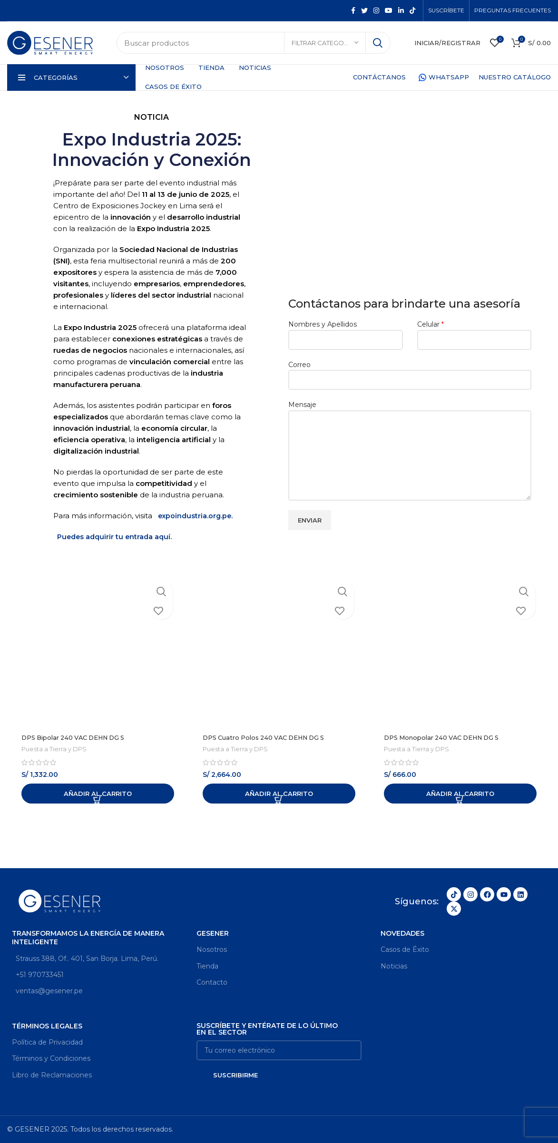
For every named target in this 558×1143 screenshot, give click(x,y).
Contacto (211, 982)
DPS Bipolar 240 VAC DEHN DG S (79, 737)
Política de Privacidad (47, 1042)
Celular (474, 331)
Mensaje (410, 429)
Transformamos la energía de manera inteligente (88, 937)
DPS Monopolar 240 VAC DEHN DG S (448, 737)
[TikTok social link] (412, 10)
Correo (410, 372)
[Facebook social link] (353, 10)
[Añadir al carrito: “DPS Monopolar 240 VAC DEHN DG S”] (460, 794)
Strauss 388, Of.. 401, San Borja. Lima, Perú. (85, 958)
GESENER (212, 933)
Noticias (394, 965)
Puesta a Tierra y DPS (54, 749)
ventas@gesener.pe (47, 991)
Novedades (402, 933)
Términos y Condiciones (51, 1058)
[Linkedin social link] (401, 10)
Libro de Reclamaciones (52, 1074)
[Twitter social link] (364, 10)
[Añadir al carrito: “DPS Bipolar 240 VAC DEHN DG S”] (97, 794)
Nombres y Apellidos (345, 331)
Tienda (207, 965)
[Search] (254, 43)
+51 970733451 (38, 974)
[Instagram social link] (376, 10)
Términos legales (47, 1026)
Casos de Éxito (405, 949)
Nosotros (211, 949)
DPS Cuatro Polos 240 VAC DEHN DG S (270, 737)
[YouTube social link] (388, 10)
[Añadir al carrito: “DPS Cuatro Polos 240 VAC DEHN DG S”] (279, 794)
